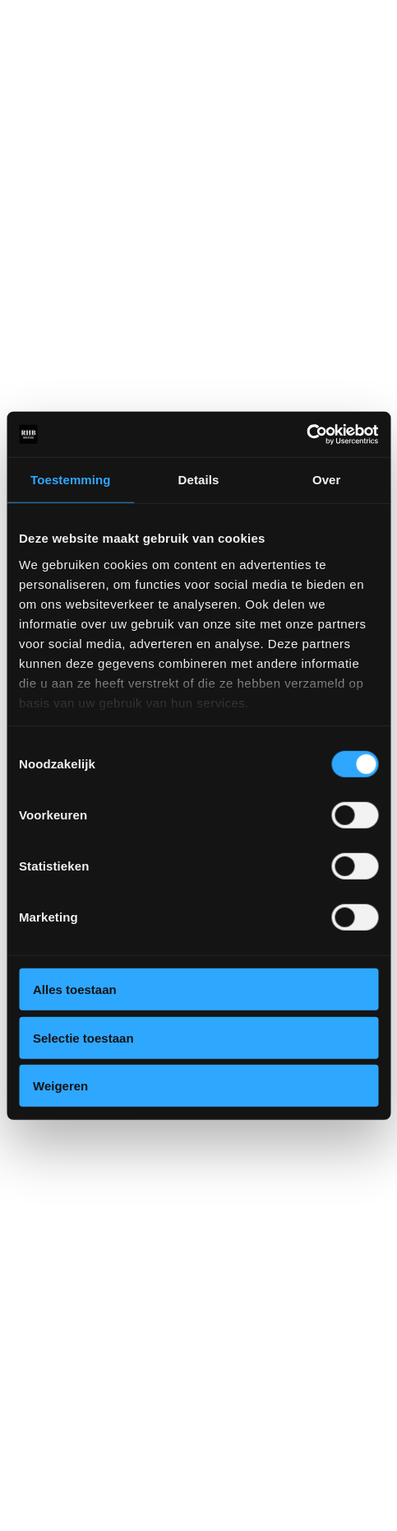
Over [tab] (326, 480)
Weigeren (60, 1086)
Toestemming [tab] (70, 480)
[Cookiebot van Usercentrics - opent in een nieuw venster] (306, 434)
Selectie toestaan (83, 1037)
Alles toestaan (75, 990)
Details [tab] (198, 480)
